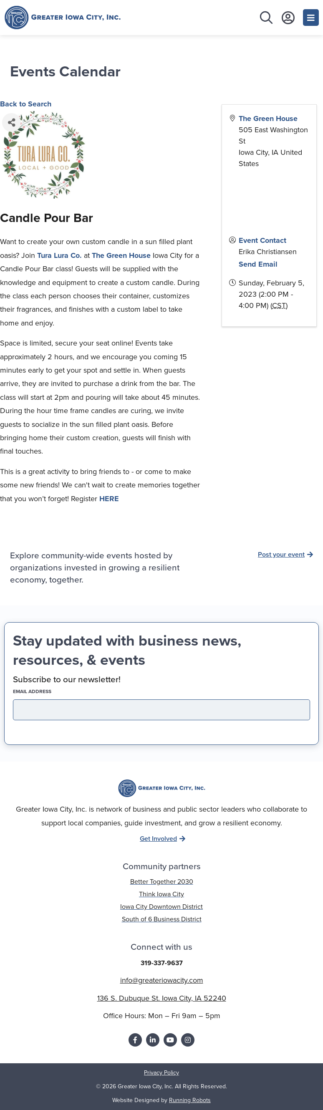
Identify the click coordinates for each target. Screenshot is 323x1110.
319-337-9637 (162, 963)
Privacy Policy (161, 1072)
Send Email (258, 264)
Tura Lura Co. (59, 255)
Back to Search (25, 103)
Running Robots (190, 1100)
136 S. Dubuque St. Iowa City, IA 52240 (161, 998)
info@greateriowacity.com (161, 980)
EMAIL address (47, 691)
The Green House (121, 255)
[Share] (11, 122)
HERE (109, 498)
